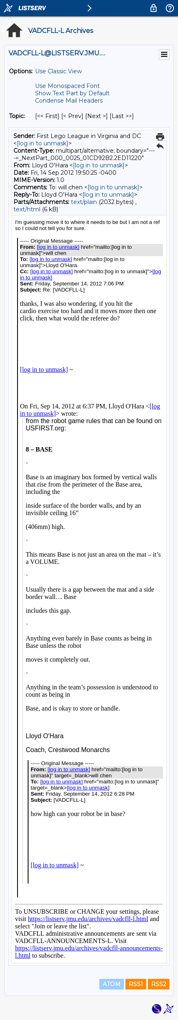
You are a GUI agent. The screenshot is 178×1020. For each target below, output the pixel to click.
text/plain (84, 202)
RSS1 (136, 984)
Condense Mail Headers (69, 100)
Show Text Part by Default (72, 93)
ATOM (112, 984)
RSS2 (158, 984)
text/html (26, 209)
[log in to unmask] (42, 143)
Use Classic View (58, 71)
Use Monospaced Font (67, 86)
